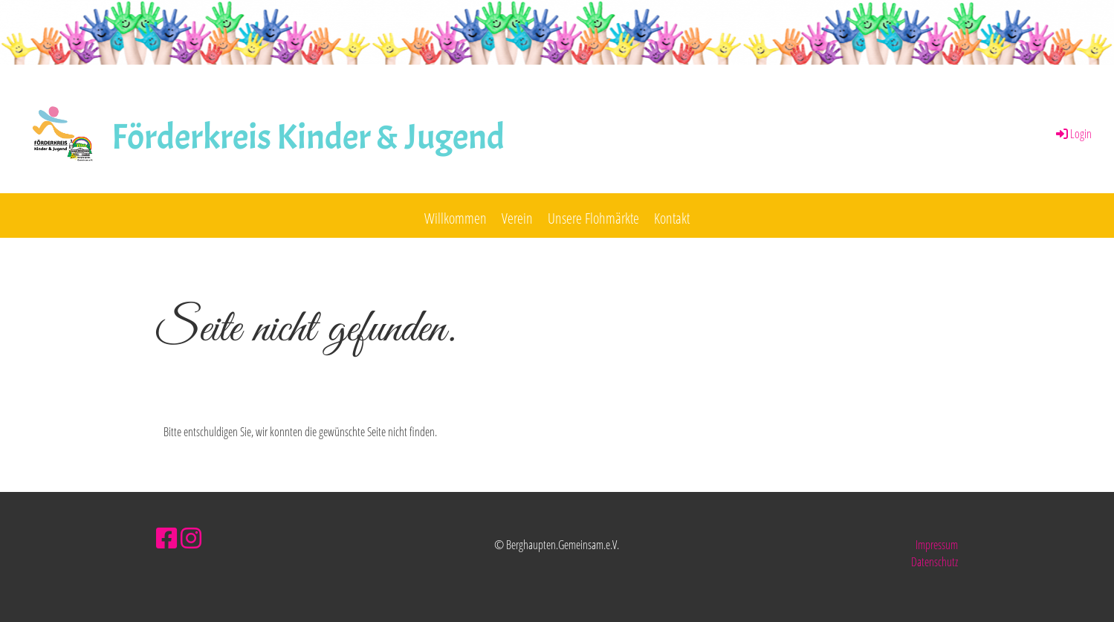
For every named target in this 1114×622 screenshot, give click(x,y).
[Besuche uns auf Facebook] (166, 538)
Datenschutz (934, 562)
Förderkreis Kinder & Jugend (308, 137)
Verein (517, 218)
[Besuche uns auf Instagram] (191, 538)
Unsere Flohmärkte (593, 218)
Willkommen (455, 218)
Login (1073, 134)
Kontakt (672, 218)
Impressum (937, 545)
